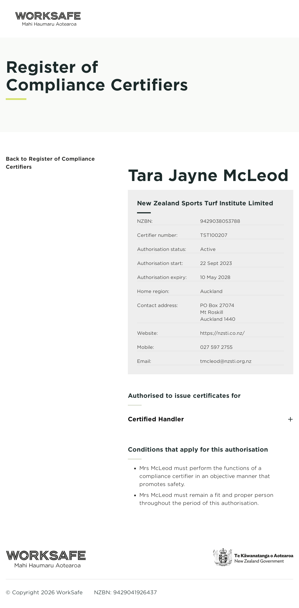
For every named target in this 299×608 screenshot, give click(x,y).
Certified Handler (156, 419)
